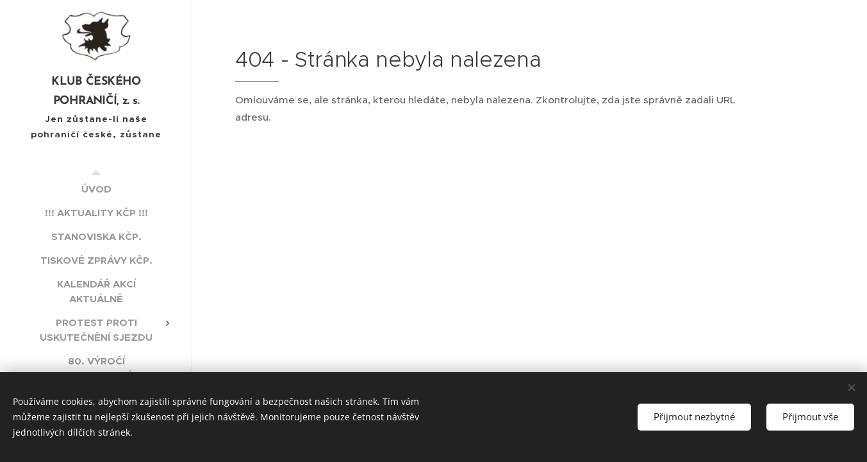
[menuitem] (96, 189)
